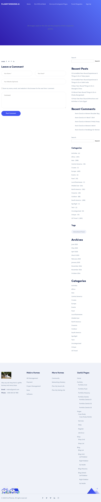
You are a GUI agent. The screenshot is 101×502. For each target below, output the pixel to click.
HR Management (32, 378)
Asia (75, 160)
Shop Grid (81, 439)
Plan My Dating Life (58, 390)
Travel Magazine (76, 4)
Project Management (34, 386)
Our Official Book (40, 4)
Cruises (75, 168)
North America (78, 189)
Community (55, 378)
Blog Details (82, 473)
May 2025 (74, 248)
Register (81, 429)
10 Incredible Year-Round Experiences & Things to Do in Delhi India (84, 81)
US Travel (77, 218)
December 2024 (76, 266)
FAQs (80, 425)
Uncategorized (77, 211)
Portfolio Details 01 (85, 399)
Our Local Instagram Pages (58, 4)
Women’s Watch (90, 126)
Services (81, 421)
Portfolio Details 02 (85, 403)
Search (73, 58)
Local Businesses (78, 182)
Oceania (76, 193)
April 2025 (74, 252)
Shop (78, 437)
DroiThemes (10, 498)
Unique (75, 214)
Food (74, 178)
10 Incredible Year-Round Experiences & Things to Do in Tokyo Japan (84, 74)
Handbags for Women (92, 130)
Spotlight (75, 204)
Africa (75, 157)
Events (74, 175)
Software (29, 394)
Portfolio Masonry (84, 393)
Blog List (81, 450)
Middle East (77, 186)
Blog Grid (81, 454)
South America (78, 200)
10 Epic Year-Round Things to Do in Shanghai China (82, 87)
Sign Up (88, 4)
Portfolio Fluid (82, 389)
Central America (78, 164)
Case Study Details (85, 417)
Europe (75, 171)
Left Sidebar (83, 457)
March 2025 (75, 255)
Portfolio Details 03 (85, 407)
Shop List (81, 443)
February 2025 (76, 259)
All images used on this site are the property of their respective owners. (50, 27)
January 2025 (75, 262)
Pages (79, 411)
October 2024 (75, 273)
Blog (78, 447)
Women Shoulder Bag (92, 113)
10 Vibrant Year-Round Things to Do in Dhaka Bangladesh (83, 93)
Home (29, 4)
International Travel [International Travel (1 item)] (79, 232)
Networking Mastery (58, 382)
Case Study (82, 414)
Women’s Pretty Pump (92, 121)
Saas (28, 390)
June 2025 (74, 244)
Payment (29, 382)
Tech (74, 207)
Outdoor (75, 196)
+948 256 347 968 (12, 393)
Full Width (82, 465)
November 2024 (76, 270)
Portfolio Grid (82, 385)
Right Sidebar (83, 461)
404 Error (81, 433)
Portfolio (80, 382)
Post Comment (11, 120)
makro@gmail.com (13, 389)
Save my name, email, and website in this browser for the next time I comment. (28, 95)
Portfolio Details (83, 397)
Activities (75, 153)
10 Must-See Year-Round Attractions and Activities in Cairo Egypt (84, 99)
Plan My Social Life (58, 386)
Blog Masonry (82, 469)
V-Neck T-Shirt (90, 117)
